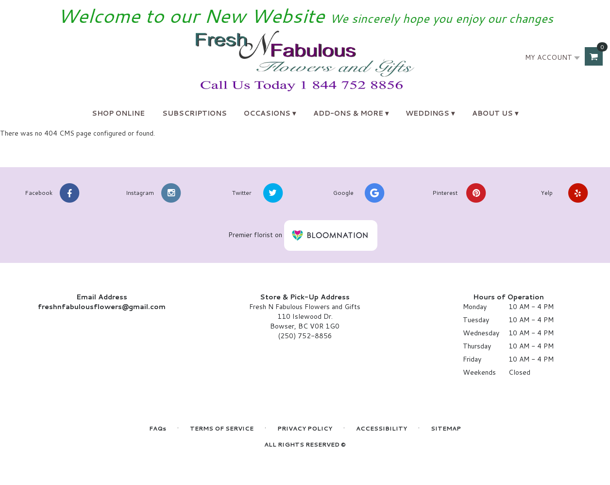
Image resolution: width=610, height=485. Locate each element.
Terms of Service (222, 428)
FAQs (157, 428)
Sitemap (446, 428)
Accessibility (381, 428)
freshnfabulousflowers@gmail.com (102, 307)
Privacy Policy (304, 428)
